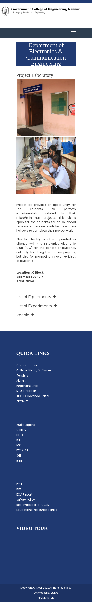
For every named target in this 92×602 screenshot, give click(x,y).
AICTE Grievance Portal (32, 396)
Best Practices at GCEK (32, 505)
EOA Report (24, 494)
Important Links (27, 386)
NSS (19, 445)
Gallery (21, 430)
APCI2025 (23, 401)
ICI (18, 440)
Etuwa (55, 592)
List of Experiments (36, 306)
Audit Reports (25, 425)
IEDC (19, 435)
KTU (19, 484)
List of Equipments (36, 297)
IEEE (18, 489)
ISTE (19, 461)
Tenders (22, 375)
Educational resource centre (36, 510)
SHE (18, 455)
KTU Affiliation (26, 391)
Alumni (21, 381)
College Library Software (33, 370)
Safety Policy (25, 500)
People (25, 315)
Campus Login (26, 365)
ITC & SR (22, 450)
